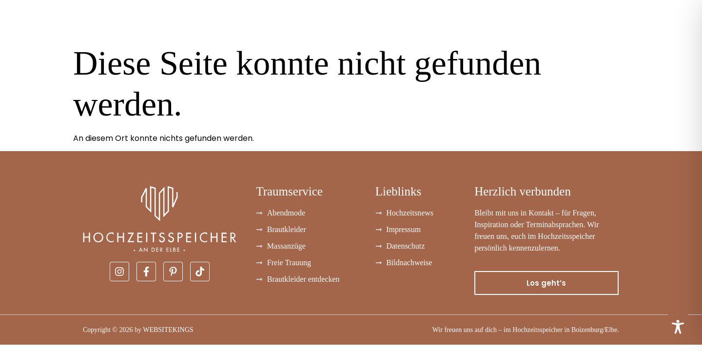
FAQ (570, 32)
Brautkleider (35, 32)
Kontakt (673, 32)
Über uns (617, 32)
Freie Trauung (512, 32)
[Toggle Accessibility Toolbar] (678, 327)
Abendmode (119, 32)
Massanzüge (199, 32)
